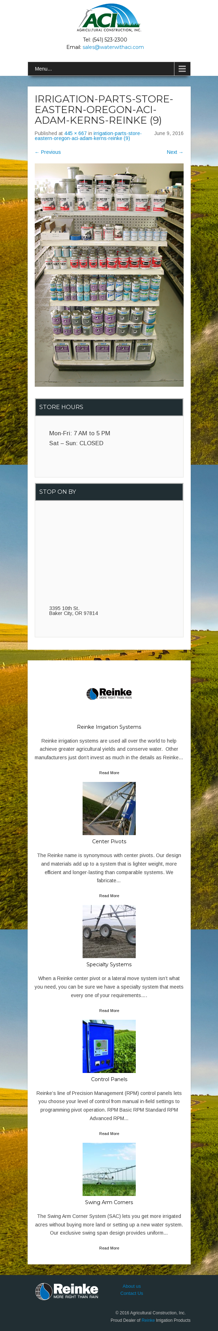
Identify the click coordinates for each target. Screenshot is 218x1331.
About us (132, 1286)
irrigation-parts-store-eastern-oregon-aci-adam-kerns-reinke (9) (88, 135)
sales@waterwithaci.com (113, 47)
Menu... (43, 69)
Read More (109, 773)
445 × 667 (75, 133)
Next (175, 152)
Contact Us (132, 1293)
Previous (48, 152)
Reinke (148, 1320)
